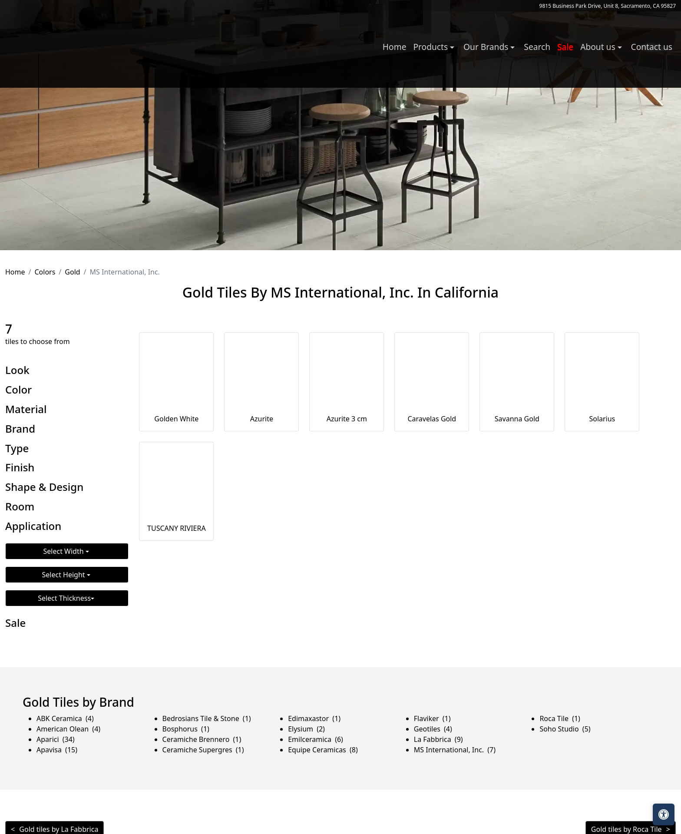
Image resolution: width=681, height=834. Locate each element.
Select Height (64, 574)
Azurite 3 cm (347, 419)
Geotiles (433, 729)
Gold (72, 272)
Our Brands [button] (486, 47)
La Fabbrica (438, 739)
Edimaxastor (314, 718)
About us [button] (598, 47)
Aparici (55, 739)
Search (537, 47)
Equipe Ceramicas (323, 750)
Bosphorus (185, 729)
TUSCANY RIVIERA (176, 528)
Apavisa (56, 750)
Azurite (261, 419)
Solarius (602, 419)
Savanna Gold (517, 419)
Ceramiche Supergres (203, 750)
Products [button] (431, 47)
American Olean (68, 729)
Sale (565, 47)
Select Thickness (64, 598)
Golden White (176, 419)
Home (395, 47)
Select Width (64, 551)
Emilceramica (315, 739)
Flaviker (432, 718)
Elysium (306, 729)
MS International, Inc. (455, 750)
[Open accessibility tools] (663, 814)
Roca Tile (559, 718)
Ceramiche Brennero (201, 739)
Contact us (651, 47)
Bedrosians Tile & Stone (206, 718)
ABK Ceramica (65, 718)
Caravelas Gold (431, 419)
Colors (44, 272)
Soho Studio (564, 729)
